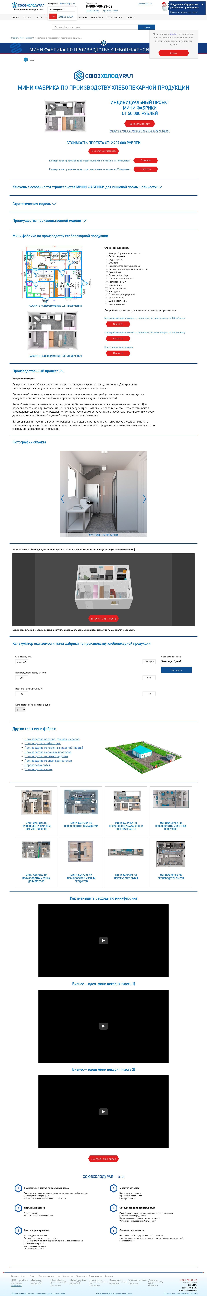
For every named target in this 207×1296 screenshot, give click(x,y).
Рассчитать (176, 669)
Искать (147, 27)
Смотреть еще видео (103, 1158)
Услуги (38, 17)
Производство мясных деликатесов (48, 760)
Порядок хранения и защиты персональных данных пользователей (38, 1293)
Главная (15, 17)
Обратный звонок (110, 10)
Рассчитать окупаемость (103, 150)
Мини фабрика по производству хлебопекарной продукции (57, 38)
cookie (174, 33)
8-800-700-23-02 (99, 6)
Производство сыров (38, 769)
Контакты (130, 17)
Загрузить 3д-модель (103, 618)
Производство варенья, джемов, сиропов (52, 739)
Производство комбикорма (43, 743)
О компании (81, 17)
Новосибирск (66, 3)
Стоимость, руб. (23, 656)
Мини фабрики (26, 38)
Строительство (114, 17)
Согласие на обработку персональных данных (114, 1293)
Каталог (27, 17)
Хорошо (173, 53)
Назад (31, 59)
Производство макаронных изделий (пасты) (54, 747)
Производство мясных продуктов (46, 756)
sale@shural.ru (92, 10)
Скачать (146, 160)
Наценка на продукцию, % (28, 688)
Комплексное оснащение (49, 1276)
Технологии (97, 17)
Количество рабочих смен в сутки (32, 704)
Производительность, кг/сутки (31, 672)
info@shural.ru (145, 3)
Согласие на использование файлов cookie (180, 1293)
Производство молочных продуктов (48, 752)
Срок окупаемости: (171, 656)
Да (53, 16)
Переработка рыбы (37, 765)
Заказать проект (140, 123)
